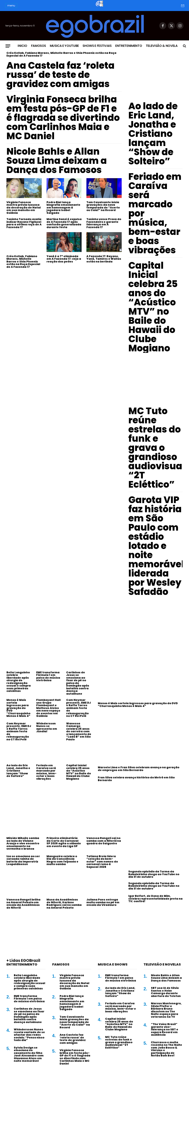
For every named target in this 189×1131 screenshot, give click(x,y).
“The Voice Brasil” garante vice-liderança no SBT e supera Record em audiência (164, 1029)
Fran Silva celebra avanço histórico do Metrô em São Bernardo (136, 778)
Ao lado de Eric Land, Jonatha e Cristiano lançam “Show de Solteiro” (153, 134)
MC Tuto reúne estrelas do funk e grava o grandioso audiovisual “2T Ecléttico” (156, 447)
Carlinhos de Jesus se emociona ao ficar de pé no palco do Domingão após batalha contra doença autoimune (77, 683)
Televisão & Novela (162, 46)
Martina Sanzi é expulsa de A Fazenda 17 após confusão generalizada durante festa (64, 223)
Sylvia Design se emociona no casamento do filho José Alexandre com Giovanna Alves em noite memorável (29, 1054)
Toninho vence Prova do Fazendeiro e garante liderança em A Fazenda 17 (103, 223)
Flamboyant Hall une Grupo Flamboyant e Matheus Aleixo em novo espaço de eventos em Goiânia (48, 708)
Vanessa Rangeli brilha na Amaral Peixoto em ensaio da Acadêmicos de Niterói (23, 903)
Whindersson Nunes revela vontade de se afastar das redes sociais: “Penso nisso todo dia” (29, 1035)
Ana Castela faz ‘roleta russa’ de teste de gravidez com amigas (60, 75)
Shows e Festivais (97, 46)
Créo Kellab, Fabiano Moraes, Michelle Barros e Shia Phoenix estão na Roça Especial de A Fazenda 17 (61, 54)
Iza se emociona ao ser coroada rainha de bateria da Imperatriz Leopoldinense (23, 860)
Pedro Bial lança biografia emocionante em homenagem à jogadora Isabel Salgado (63, 207)
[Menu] (8, 46)
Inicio (22, 46)
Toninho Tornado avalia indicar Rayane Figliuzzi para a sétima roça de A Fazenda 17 (24, 223)
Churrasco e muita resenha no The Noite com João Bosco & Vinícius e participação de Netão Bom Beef (166, 1049)
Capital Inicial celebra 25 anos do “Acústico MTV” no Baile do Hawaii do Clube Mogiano (153, 307)
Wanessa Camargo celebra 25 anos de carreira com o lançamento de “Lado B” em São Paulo (78, 731)
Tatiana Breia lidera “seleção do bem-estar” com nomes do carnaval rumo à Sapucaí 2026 (102, 861)
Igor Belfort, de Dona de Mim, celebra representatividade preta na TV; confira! (155, 899)
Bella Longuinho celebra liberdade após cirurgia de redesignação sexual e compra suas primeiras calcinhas (18, 681)
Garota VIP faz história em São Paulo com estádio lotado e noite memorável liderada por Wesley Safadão (156, 545)
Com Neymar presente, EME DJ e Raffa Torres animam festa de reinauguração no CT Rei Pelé (78, 708)
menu (11, 5)
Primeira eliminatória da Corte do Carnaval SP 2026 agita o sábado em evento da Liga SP (64, 842)
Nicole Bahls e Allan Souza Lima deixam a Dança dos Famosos (56, 160)
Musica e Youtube (64, 46)
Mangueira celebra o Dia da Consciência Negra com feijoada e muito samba (62, 860)
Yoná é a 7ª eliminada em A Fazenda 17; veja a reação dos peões (64, 259)
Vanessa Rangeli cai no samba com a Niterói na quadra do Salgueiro (103, 841)
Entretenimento (128, 46)
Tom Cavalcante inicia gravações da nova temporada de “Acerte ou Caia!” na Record (103, 206)
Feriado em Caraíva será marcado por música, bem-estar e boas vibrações (154, 213)
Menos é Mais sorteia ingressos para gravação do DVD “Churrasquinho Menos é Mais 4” (18, 708)
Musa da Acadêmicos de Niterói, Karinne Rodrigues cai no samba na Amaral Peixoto (64, 903)
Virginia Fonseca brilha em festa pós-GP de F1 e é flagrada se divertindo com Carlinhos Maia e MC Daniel (63, 118)
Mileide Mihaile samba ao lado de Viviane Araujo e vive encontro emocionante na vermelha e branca (22, 843)
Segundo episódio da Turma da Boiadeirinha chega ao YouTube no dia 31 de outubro (153, 874)
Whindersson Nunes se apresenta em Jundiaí (46, 727)
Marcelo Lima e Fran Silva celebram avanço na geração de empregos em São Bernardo (138, 768)
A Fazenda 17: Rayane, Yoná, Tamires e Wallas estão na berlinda (103, 259)
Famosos (38, 46)
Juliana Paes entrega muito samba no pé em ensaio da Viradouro (102, 902)
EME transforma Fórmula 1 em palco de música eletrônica (48, 676)
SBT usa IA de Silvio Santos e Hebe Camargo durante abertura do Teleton (166, 992)
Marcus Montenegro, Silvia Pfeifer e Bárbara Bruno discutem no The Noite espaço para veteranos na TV (166, 1010)
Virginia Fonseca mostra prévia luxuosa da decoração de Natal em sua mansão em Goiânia (23, 207)
